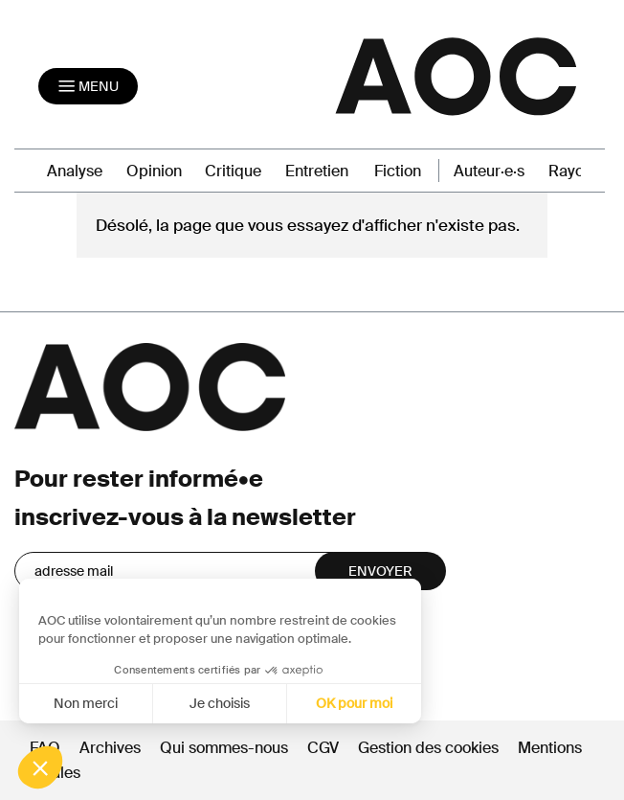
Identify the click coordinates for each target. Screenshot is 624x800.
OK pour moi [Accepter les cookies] (345, 703)
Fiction (397, 171)
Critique (233, 171)
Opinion (154, 171)
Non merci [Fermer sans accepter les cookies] (77, 703)
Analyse (74, 171)
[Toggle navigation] (88, 86)
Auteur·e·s (489, 171)
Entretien (316, 171)
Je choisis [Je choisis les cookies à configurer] (211, 703)
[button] (40, 767)
